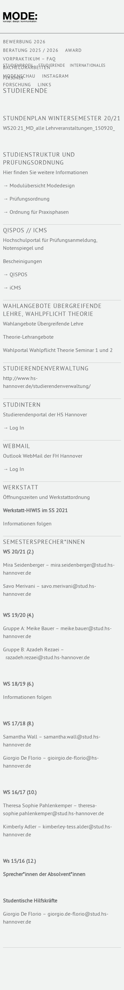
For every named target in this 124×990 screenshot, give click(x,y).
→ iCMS (12, 288)
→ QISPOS (15, 275)
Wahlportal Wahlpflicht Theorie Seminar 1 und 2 (58, 350)
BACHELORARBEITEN (26, 68)
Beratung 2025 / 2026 (31, 51)
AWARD (73, 51)
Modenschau (19, 76)
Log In (17, 428)
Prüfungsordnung (30, 199)
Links (44, 85)
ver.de (24, 766)
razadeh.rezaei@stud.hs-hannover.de (48, 658)
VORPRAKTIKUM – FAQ (29, 59)
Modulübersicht (28, 186)
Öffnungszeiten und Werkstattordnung (46, 497)
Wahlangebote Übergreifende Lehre (43, 324)
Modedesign (61, 186)
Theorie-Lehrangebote (28, 337)
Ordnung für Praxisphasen (39, 212)
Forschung (17, 85)
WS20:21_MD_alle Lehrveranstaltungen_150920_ (59, 128)
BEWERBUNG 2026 (24, 42)
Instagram (55, 76)
